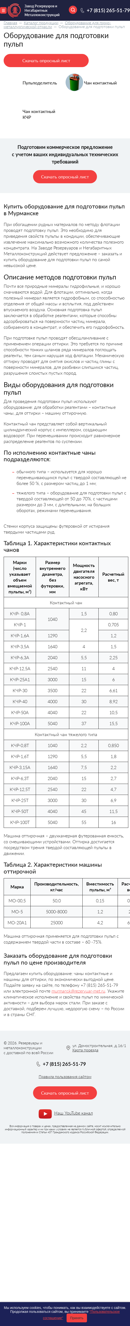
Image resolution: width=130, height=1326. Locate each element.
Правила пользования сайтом (65, 1076)
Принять (77, 1318)
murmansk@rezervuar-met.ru (78, 991)
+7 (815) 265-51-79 (108, 10)
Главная (10, 22)
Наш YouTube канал (73, 1113)
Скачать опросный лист (46, 60)
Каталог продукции (41, 22)
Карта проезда (85, 1050)
